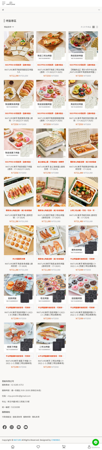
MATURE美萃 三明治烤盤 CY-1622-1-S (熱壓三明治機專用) (51, 362)
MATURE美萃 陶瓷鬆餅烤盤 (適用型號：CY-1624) (83, 167)
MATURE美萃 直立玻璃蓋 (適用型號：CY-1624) (51, 167)
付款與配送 (6, 416)
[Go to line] (95, 442)
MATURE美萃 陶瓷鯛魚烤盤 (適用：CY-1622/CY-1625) (19, 119)
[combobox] (9, 26)
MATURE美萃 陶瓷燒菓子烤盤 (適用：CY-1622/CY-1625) (18, 167)
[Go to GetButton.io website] (95, 447)
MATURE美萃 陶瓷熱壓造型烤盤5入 (19, 70)
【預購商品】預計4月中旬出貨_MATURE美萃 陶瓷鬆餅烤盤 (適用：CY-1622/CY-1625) (83, 70)
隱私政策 (35, 416)
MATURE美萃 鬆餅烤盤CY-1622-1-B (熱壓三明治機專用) (19, 313)
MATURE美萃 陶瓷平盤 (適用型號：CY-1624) (19, 216)
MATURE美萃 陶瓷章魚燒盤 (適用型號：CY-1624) (19, 264)
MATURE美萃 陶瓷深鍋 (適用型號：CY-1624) (83, 216)
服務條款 (27, 416)
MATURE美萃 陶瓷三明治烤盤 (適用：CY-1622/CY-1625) (51, 70)
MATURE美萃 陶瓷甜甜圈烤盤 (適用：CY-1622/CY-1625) (51, 119)
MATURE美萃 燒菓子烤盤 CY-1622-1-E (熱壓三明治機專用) (19, 362)
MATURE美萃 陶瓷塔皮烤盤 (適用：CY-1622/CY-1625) (83, 119)
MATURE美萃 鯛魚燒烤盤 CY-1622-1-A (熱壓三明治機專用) (83, 264)
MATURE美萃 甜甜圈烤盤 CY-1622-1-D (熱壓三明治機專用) (83, 313)
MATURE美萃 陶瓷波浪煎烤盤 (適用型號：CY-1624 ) (51, 264)
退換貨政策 (17, 416)
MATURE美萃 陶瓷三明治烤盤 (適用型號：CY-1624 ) (51, 216)
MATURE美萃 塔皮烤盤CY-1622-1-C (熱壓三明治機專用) (51, 313)
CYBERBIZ (55, 440)
